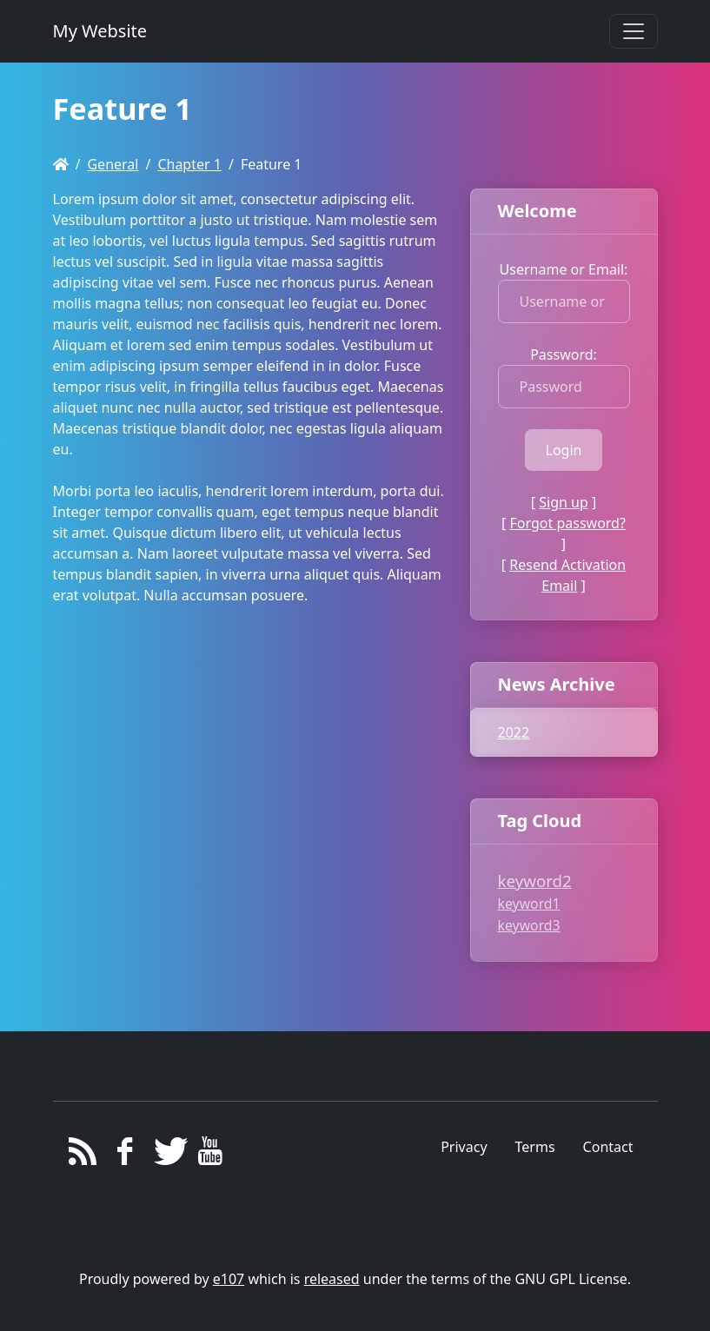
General (112, 164)
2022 (514, 732)
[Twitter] (167, 1155)
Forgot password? (568, 523)
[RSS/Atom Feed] (83, 1155)
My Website (100, 31)
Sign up (563, 502)
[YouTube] (209, 1155)
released (332, 1278)
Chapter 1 (189, 164)
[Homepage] (61, 164)
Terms (535, 1146)
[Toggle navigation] (633, 31)
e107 (228, 1278)
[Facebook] (124, 1155)
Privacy (464, 1146)
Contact (608, 1146)
